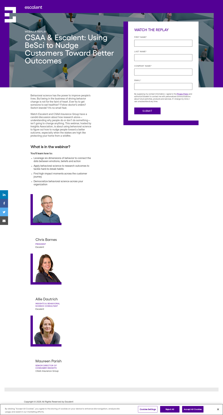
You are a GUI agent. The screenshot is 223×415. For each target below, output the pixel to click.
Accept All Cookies (193, 409)
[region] (111, 409)
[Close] (218, 409)
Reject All (170, 409)
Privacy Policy (182, 94)
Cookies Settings (148, 409)
